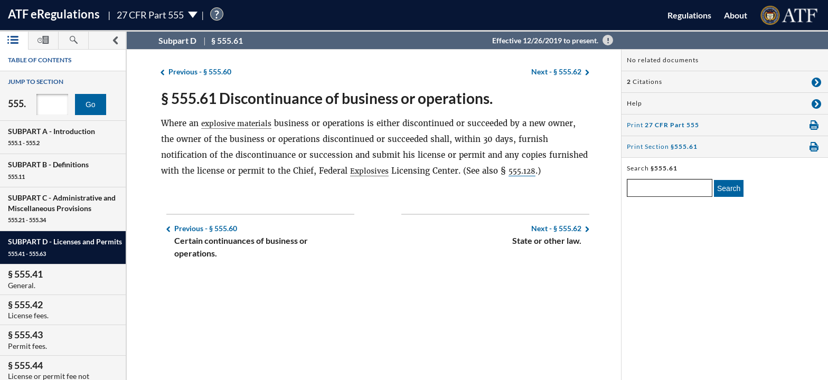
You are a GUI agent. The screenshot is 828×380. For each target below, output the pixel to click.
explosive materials (239, 123)
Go (91, 104)
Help (634, 103)
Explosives (371, 171)
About (735, 15)
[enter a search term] (669, 188)
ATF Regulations (54, 14)
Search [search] (728, 188)
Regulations (689, 15)
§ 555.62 (556, 72)
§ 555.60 (199, 72)
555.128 (527, 171)
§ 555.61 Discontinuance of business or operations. (327, 98)
